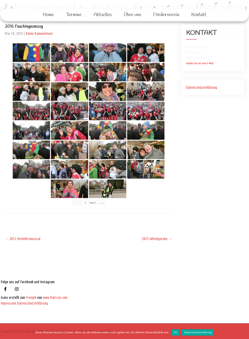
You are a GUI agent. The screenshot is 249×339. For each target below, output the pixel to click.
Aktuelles (103, 15)
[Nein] (244, 332)
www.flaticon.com (55, 297)
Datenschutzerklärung (201, 87)
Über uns (132, 15)
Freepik (31, 297)
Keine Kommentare (39, 33)
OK (175, 332)
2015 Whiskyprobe (157, 238)
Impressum (8, 303)
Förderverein (166, 15)
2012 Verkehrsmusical (22, 238)
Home (48, 15)
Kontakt (198, 15)
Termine (74, 15)
